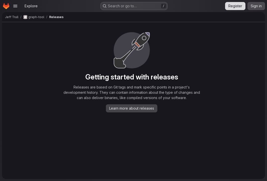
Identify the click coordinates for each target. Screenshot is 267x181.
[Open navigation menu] (15, 6)
